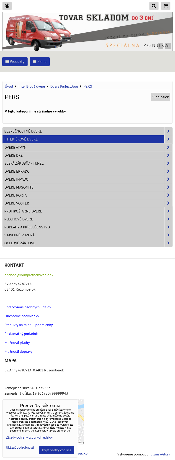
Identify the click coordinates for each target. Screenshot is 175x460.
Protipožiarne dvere (88, 211)
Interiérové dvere (88, 139)
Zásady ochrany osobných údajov (29, 437)
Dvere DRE (88, 155)
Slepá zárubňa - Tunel (88, 163)
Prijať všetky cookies (56, 450)
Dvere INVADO (88, 179)
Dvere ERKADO (88, 171)
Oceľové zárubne (88, 243)
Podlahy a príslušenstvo (88, 227)
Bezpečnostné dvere (88, 131)
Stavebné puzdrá (88, 235)
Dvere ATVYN (88, 147)
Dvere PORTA (88, 195)
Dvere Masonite (88, 187)
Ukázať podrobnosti (20, 448)
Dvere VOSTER (88, 203)
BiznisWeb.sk (160, 454)
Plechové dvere (88, 219)
